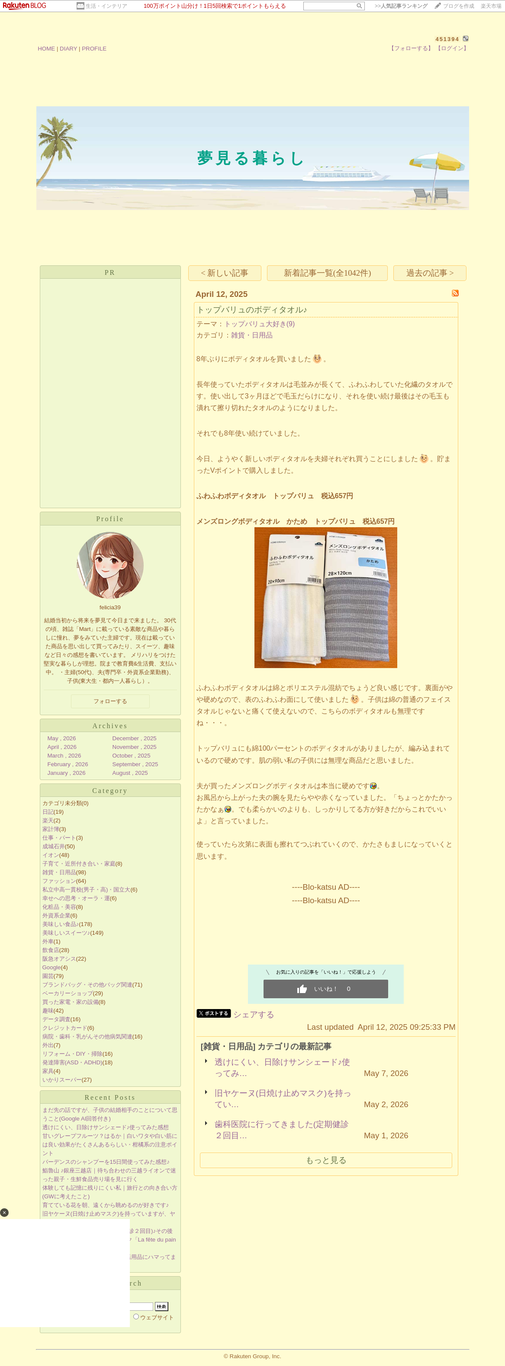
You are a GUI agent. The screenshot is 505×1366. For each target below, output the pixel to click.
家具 (48, 1071)
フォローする (110, 701)
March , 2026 (64, 755)
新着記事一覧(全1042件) (327, 272)
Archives (110, 725)
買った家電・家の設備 (70, 1002)
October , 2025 (132, 755)
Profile (110, 518)
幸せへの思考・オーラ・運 (76, 898)
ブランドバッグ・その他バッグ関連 (87, 984)
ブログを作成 (458, 6)
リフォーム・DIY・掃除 (72, 1054)
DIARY (68, 48)
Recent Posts (109, 1097)
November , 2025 (135, 747)
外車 (48, 941)
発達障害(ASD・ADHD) (72, 1062)
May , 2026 (62, 738)
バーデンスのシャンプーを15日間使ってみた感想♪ (106, 1162)
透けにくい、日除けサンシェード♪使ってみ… (282, 1067)
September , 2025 (135, 764)
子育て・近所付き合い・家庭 (79, 863)
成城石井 (53, 846)
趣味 (48, 1010)
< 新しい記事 (224, 272)
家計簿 (50, 829)
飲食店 (50, 950)
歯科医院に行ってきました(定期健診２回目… (282, 1130)
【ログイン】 (452, 48)
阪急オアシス (59, 958)
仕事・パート (59, 837)
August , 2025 (130, 773)
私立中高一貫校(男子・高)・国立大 (86, 889)
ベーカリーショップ (67, 993)
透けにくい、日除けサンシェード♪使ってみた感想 (105, 1127)
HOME (46, 48)
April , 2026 (62, 747)
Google (51, 967)
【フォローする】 (411, 48)
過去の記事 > (430, 272)
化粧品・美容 (59, 907)
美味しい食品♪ (60, 924)
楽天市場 (491, 6)
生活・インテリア (106, 6)
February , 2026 (68, 764)
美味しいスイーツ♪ (66, 933)
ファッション (59, 881)
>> (401, 6)
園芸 (48, 976)
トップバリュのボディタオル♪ (251, 309)
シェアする (253, 1014)
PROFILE (94, 48)
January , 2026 (67, 773)
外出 (48, 1045)
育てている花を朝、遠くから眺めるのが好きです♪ (105, 1205)
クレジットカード (64, 1028)
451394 (447, 39)
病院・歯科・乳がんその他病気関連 (87, 1036)
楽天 (48, 820)
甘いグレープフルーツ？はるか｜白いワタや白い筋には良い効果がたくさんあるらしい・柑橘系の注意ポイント (109, 1144)
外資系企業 (56, 915)
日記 (48, 812)
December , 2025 (135, 738)
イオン (50, 855)
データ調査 (56, 1019)
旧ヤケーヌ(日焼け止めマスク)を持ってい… (283, 1099)
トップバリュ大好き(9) (259, 324)
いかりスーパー (62, 1079)
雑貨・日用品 (59, 872)
